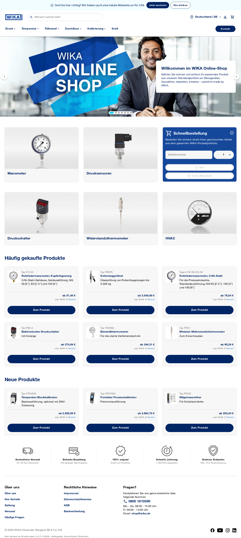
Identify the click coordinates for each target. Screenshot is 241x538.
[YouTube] (220, 533)
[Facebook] (212, 533)
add (229, 155)
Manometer (17, 173)
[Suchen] (65, 17)
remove (217, 155)
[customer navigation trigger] (225, 17)
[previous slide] (4, 76)
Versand (72, 299)
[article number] (187, 154)
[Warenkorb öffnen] (232, 17)
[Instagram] (228, 533)
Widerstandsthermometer (107, 238)
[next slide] (236, 76)
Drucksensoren (99, 173)
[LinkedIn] (234, 533)
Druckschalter (19, 238)
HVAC (170, 238)
